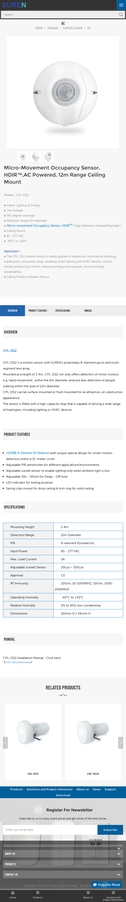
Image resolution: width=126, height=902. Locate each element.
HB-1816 (33, 774)
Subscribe (110, 830)
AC (89, 27)
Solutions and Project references (50, 789)
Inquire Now (106, 885)
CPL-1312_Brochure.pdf (19, 662)
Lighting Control (72, 27)
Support (110, 789)
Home (39, 27)
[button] (121, 743)
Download (63, 795)
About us (82, 789)
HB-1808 (93, 774)
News (97, 789)
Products (53, 27)
